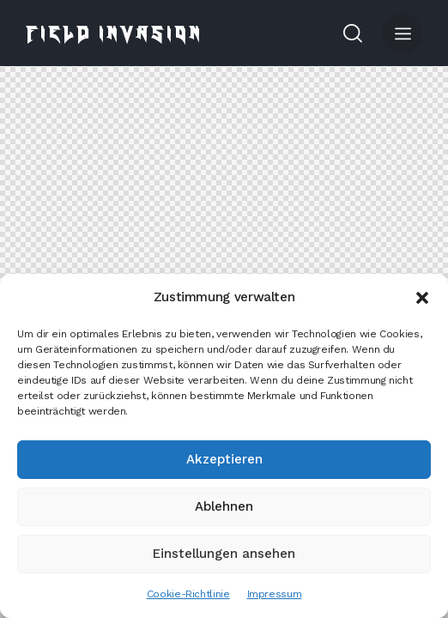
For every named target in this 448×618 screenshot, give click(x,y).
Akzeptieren (224, 459)
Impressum (274, 594)
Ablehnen (224, 506)
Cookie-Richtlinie (188, 594)
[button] (422, 297)
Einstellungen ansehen (224, 553)
